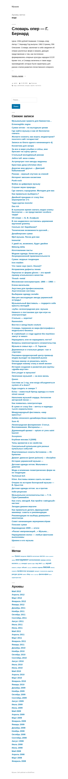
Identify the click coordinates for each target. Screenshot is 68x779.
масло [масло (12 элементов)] (44, 563)
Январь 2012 (18, 604)
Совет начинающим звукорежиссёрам (31, 521)
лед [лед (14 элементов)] (36, 563)
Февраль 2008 (19, 761)
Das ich (15, 206)
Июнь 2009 (17, 708)
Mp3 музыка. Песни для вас (26, 237)
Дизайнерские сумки (22, 233)
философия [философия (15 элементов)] (43, 574)
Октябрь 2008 (18, 734)
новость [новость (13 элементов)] (14, 567)
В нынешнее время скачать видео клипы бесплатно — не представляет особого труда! (32, 212)
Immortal (16, 240)
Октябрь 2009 (18, 694)
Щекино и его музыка (22, 540)
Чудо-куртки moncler (22, 203)
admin (15, 83)
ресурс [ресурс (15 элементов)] (14, 574)
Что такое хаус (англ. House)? (27, 266)
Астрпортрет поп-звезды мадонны (29, 161)
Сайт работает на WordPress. (26, 772)
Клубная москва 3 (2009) (24, 439)
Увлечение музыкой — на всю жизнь (30, 376)
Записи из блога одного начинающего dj (32, 142)
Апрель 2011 (18, 634)
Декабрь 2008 (18, 728)
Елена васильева (20, 285)
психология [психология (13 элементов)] (43, 571)
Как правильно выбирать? (25, 194)
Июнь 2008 (17, 748)
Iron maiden (17, 263)
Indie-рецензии (19, 492)
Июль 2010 (17, 664)
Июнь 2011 (17, 628)
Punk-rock (17, 180)
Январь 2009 (18, 724)
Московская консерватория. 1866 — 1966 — (34, 282)
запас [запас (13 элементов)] (13, 560)
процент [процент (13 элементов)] (37, 571)
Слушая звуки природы (24, 187)
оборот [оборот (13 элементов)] (19, 567)
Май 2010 (16, 671)
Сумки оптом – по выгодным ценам (30, 128)
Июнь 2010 (17, 668)
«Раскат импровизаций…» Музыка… (30, 531)
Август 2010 (18, 661)
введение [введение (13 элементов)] (23, 556)
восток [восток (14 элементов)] (42, 556)
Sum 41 (15, 421)
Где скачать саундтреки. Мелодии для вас (33, 191)
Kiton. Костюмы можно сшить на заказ (31, 479)
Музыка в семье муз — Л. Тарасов (29, 346)
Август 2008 (18, 741)
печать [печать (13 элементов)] (53, 567)
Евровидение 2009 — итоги (25, 528)
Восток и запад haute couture (26, 325)
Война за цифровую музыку (26, 184)
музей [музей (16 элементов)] (48, 563)
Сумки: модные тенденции (25, 259)
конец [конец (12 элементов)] (19, 563)
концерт (27, 85)
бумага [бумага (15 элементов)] (17, 556)
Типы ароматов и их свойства (27, 443)
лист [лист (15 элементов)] (40, 563)
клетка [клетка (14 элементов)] (48, 560)
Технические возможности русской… (30, 230)
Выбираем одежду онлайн (25, 294)
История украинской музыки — (27, 461)
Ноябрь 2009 (18, 691)
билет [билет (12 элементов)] (13, 556)
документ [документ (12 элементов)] (51, 556)
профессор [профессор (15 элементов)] (21, 571)
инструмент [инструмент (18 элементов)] (22, 559)
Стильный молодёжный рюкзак (28, 155)
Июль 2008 (17, 744)
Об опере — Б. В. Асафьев (25, 218)
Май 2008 (16, 751)
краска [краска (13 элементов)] (30, 563)
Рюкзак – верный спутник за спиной (30, 174)
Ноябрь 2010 (18, 651)
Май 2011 (16, 631)
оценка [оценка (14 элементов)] (40, 567)
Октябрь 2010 (18, 654)
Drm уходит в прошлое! (24, 372)
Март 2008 (17, 758)
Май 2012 (16, 591)
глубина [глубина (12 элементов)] (47, 556)
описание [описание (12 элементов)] (29, 567)
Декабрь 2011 (18, 608)
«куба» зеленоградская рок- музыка (30, 309)
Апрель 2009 (18, 714)
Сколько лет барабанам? (24, 227)
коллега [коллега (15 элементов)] (15, 563)
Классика (34, 83)
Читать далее (19, 76)
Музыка (15, 6)
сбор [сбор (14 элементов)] (28, 574)
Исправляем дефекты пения (26, 269)
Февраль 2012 (19, 601)
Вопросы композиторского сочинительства (34, 343)
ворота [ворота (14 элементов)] (29, 556)
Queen (15, 379)
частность (38, 85)
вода (15, 85)
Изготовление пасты (22, 250)
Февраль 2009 (19, 721)
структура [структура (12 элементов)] (36, 574)
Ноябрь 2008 (18, 731)
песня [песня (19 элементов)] (46, 567)
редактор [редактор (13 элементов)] (50, 571)
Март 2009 (17, 718)
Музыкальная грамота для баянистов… (32, 121)
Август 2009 (18, 701)
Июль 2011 (17, 624)
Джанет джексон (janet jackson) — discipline (34, 458)
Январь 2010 (18, 684)
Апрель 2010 (18, 674)
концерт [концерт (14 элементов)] (24, 563)
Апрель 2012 (18, 594)
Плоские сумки (19, 525)
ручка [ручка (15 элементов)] (20, 574)
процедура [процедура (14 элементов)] (30, 571)
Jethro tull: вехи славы (23, 158)
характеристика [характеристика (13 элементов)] (16, 577)
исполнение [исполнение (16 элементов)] (34, 560)
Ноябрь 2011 (18, 611)
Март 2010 (17, 678)
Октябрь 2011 (18, 614)
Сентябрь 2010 (19, 658)
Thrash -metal (18, 278)
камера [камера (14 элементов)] (43, 560)
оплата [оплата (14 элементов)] (34, 567)
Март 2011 (17, 638)
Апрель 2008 (18, 754)
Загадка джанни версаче (24, 506)
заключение (20, 85)
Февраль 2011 (19, 641)
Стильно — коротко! (22, 318)
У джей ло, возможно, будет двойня (30, 243)
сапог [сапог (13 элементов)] (24, 574)
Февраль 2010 (19, 681)
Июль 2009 (17, 704)
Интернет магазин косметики (26, 177)
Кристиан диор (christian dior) (27, 165)
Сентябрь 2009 (19, 698)
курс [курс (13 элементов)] (33, 563)
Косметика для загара (23, 146)
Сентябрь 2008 (19, 738)
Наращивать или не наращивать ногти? (32, 340)
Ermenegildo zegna (21, 124)
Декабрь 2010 (18, 648)
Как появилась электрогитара (27, 403)
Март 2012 (17, 598)
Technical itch (18, 476)
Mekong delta (18, 247)
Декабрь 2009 (18, 688)
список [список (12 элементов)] (32, 574)
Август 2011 (18, 621)
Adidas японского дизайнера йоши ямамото (34, 418)
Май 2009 (16, 711)
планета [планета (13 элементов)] (14, 571)
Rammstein (17, 321)
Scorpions (17, 436)
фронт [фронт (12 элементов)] (50, 574)
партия (32, 85)
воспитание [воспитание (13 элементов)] (35, 556)
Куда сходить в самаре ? (24, 388)
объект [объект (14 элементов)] (24, 567)
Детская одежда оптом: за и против (30, 488)
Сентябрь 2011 (19, 618)
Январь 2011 (18, 644)
